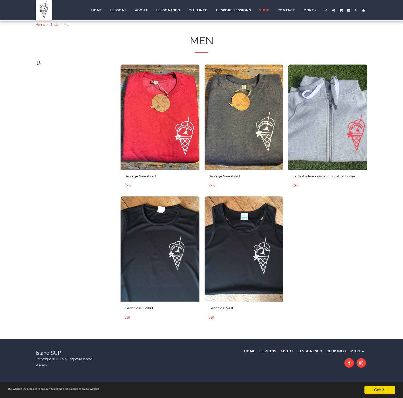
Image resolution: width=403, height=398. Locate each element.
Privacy (41, 381)
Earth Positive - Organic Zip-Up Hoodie (323, 192)
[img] (160, 129)
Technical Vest (223, 328)
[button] (326, 10)
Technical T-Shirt (141, 328)
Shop (54, 24)
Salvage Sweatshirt (144, 189)
